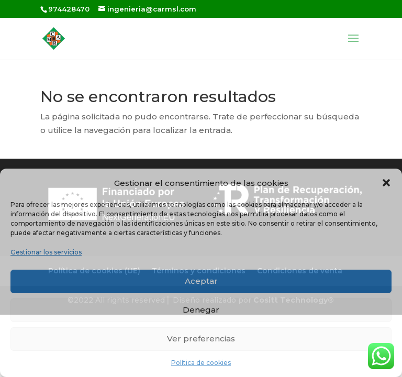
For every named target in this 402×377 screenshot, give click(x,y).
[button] (386, 183)
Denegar (201, 310)
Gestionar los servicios (46, 252)
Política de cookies (201, 363)
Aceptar (201, 281)
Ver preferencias (201, 338)
